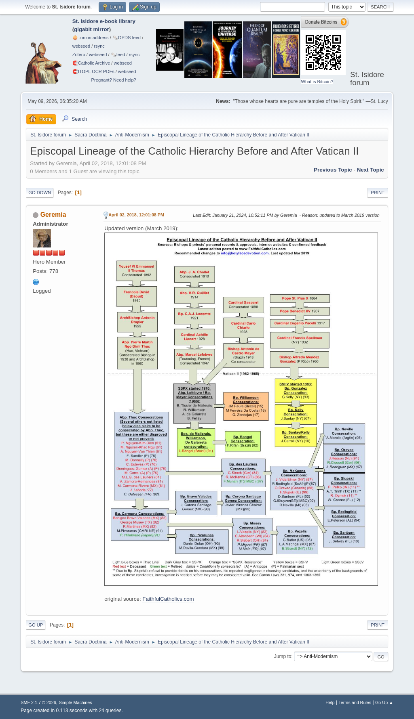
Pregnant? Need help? (113, 80)
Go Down (39, 192)
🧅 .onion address (90, 37)
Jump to (282, 656)
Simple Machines (75, 702)
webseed (81, 46)
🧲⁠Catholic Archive (91, 63)
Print (377, 192)
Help (329, 702)
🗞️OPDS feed (126, 37)
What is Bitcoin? (317, 81)
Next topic (370, 170)
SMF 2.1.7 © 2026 (38, 702)
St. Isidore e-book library (103, 21)
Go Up (35, 625)
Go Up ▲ (384, 702)
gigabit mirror (91, 29)
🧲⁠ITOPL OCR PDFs (93, 71)
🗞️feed (118, 54)
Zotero (78, 54)
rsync (99, 46)
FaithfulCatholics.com (168, 599)
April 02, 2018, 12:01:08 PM (136, 214)
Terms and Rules (354, 702)
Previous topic (333, 170)
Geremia (53, 214)
